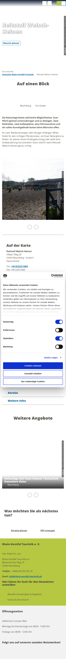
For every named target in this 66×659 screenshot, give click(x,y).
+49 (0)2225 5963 (19, 266)
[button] (44, 3)
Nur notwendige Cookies (33, 381)
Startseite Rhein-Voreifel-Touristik (18, 74)
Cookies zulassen (33, 365)
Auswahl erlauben (33, 373)
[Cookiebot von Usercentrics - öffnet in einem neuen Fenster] (51, 276)
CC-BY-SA (63, 472)
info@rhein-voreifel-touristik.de (25, 576)
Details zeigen (51, 357)
